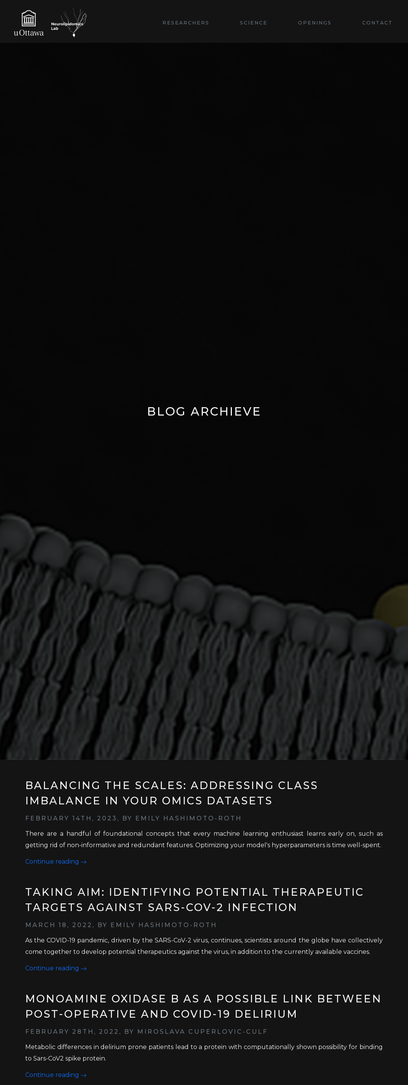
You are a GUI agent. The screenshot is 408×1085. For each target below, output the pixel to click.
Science (253, 23)
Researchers (185, 23)
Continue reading (56, 861)
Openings (315, 23)
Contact (377, 23)
